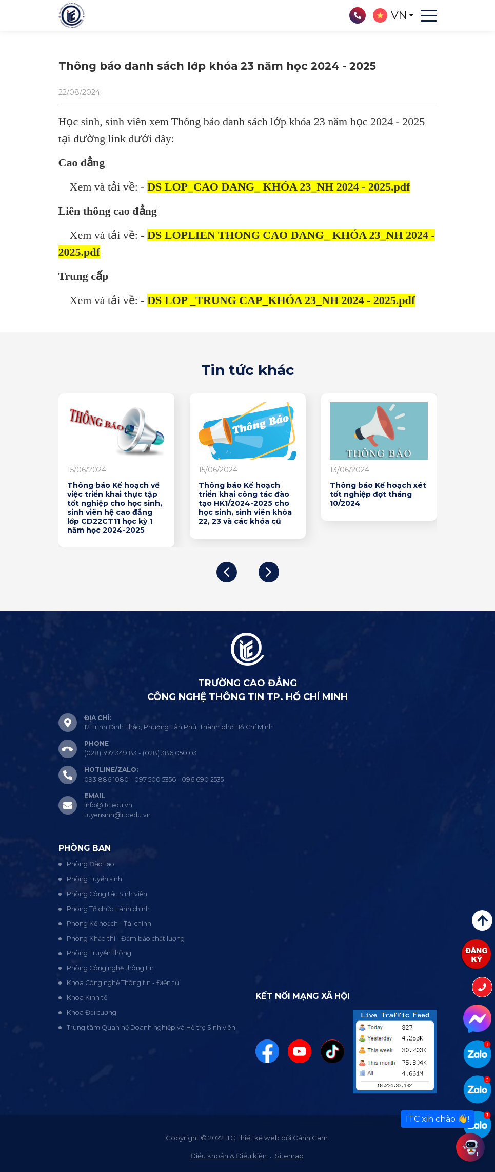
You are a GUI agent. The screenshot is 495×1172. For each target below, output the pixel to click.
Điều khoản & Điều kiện (228, 1155)
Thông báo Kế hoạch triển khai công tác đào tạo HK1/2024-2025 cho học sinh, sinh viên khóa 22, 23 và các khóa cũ (245, 503)
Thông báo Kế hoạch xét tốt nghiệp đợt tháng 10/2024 (378, 494)
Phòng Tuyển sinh (94, 879)
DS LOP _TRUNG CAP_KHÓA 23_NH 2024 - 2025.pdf (281, 300)
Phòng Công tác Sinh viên (107, 894)
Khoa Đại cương (91, 1012)
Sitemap (289, 1155)
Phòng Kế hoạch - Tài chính (109, 924)
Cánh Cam (310, 1137)
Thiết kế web (258, 1137)
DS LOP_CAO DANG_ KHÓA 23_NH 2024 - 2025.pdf (278, 186)
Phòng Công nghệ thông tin (110, 968)
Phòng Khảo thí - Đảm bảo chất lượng (126, 938)
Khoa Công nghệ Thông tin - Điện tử (123, 983)
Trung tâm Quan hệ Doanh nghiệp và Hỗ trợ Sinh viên (151, 1027)
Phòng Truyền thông (99, 953)
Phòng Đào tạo (90, 864)
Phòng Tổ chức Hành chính (108, 909)
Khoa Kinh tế (87, 997)
